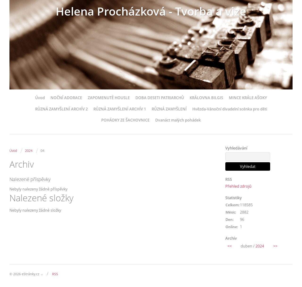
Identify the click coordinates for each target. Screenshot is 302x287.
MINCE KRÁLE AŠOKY (248, 97)
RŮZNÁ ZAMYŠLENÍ (169, 109)
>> (275, 246)
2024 (29, 150)
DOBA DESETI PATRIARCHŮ (159, 97)
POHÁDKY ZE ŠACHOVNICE (125, 120)
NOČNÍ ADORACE (66, 97)
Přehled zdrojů (238, 186)
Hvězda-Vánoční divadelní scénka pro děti (229, 109)
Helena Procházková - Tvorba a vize (151, 11)
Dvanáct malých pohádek (178, 120)
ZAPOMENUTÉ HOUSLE (109, 97)
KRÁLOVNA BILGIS (206, 97)
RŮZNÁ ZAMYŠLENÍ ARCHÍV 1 (119, 109)
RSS (55, 274)
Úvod (40, 97)
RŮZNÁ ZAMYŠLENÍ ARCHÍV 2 (61, 109)
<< (229, 246)
